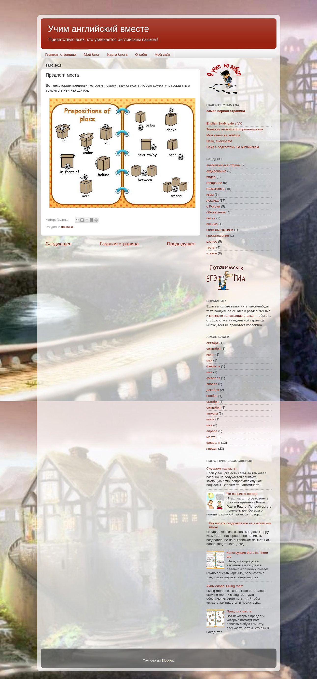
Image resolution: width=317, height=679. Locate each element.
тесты (211, 247)
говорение (214, 183)
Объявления (216, 212)
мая (209, 360)
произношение (218, 235)
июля (211, 354)
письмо (212, 224)
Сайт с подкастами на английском (233, 147)
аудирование (216, 171)
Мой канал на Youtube (223, 135)
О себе (141, 54)
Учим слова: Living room (225, 586)
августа (212, 413)
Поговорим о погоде (242, 494)
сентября (214, 348)
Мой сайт (163, 54)
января (212, 384)
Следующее (59, 243)
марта (211, 437)
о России (213, 206)
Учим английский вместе (98, 29)
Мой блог (91, 54)
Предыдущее (181, 243)
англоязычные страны (224, 165)
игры (210, 194)
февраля (213, 366)
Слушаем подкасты (221, 468)
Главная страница (60, 54)
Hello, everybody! (219, 141)
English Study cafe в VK (224, 123)
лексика (67, 227)
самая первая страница (226, 111)
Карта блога (117, 54)
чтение (212, 253)
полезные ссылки (220, 230)
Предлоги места (239, 611)
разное (212, 241)
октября (213, 343)
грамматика (215, 189)
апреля (212, 431)
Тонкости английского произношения (235, 129)
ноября (212, 396)
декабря (213, 390)
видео (211, 177)
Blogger (167, 660)
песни (211, 218)
